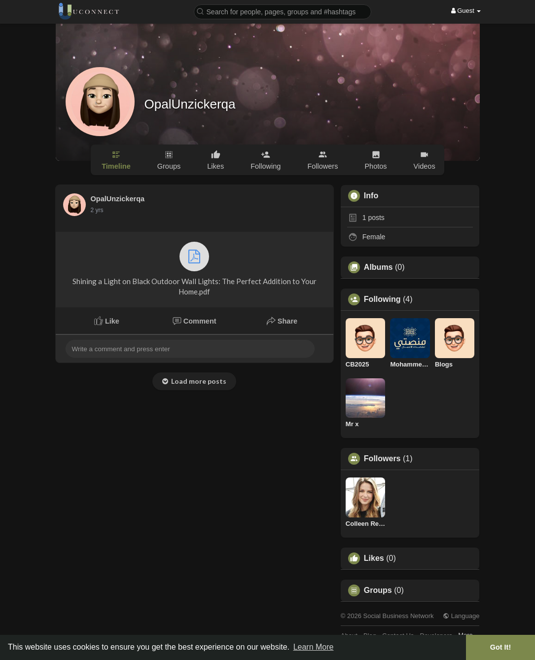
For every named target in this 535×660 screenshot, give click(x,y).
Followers (382, 459)
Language (461, 616)
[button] (282, 11)
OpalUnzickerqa (190, 104)
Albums (378, 267)
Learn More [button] (313, 647)
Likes (374, 558)
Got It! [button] (500, 647)
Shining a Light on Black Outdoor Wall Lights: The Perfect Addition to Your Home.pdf (194, 269)
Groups (378, 590)
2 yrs (97, 210)
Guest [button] (466, 10)
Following (382, 299)
